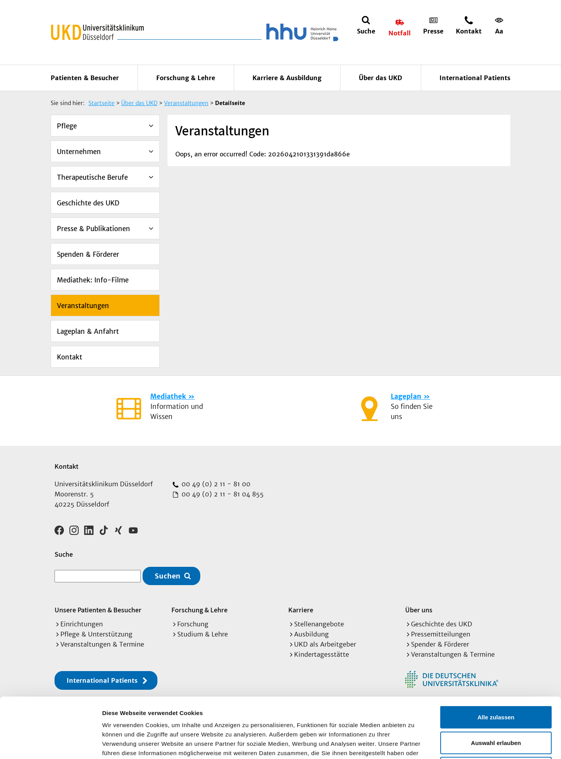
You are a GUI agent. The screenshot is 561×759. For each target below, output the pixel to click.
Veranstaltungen (83, 305)
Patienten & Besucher (85, 78)
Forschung (192, 624)
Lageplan (406, 396)
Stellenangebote (319, 624)
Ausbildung (311, 634)
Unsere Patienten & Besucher (98, 609)
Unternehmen (79, 151)
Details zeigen (414, 743)
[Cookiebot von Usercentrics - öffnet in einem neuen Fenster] (50, 744)
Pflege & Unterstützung (96, 634)
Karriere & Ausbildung (286, 78)
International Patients (474, 78)
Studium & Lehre (202, 634)
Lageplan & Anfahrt (88, 331)
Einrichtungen (81, 624)
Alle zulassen (495, 657)
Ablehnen (496, 708)
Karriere (300, 609)
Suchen (167, 575)
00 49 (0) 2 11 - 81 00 (215, 484)
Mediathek (168, 396)
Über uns (418, 609)
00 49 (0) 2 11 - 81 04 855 (222, 494)
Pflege (67, 126)
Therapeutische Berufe (92, 177)
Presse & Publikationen (93, 228)
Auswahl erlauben (496, 682)
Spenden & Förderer (88, 254)
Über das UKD (380, 78)
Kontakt (69, 357)
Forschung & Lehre (185, 78)
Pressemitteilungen (440, 634)
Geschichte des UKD (88, 203)
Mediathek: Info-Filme (93, 280)
